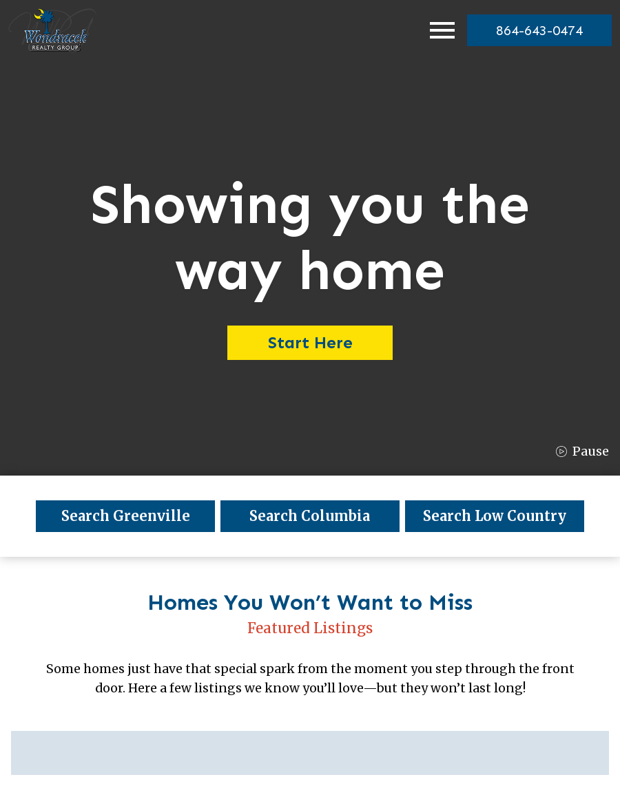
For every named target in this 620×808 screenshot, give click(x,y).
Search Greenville (125, 515)
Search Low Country (494, 515)
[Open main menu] (442, 30)
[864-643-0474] (539, 30)
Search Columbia (309, 515)
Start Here (310, 342)
